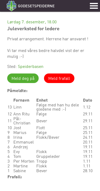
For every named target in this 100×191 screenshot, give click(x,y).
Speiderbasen (30, 66)
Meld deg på (22, 78)
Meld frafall (59, 78)
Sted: (12, 66)
